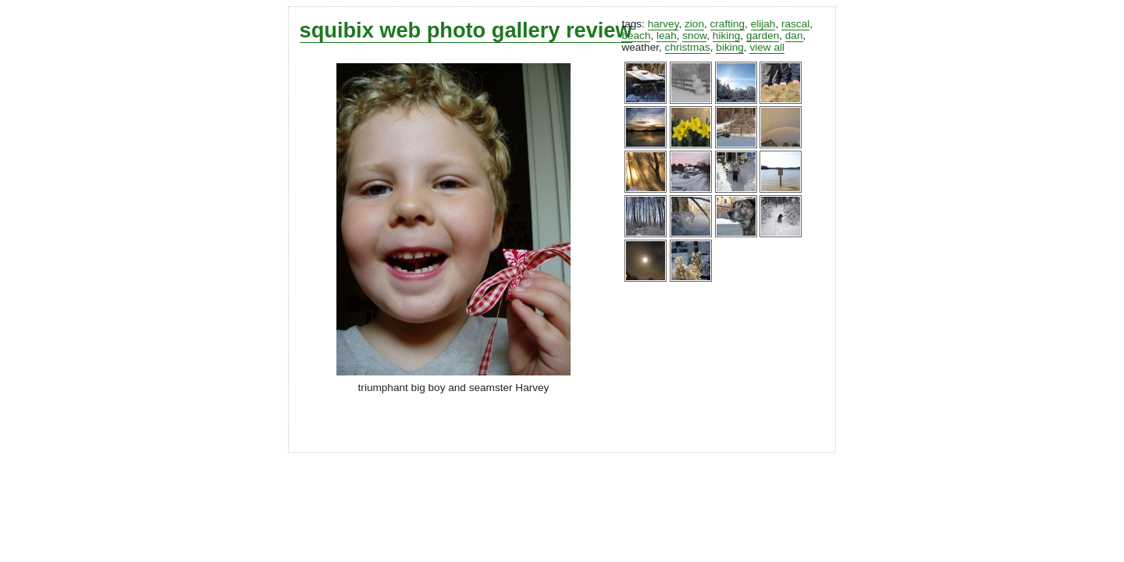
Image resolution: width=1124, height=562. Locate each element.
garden (762, 35)
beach (635, 35)
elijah (763, 24)
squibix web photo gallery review (466, 30)
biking (730, 47)
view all (766, 47)
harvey (663, 24)
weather (640, 47)
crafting (727, 24)
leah (666, 35)
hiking (727, 35)
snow (694, 35)
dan (794, 35)
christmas (687, 47)
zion (694, 24)
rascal (795, 24)
